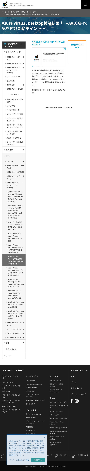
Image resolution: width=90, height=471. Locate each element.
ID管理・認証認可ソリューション (14, 132)
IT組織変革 (29, 427)
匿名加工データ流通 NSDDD (56, 385)
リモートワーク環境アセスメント (14, 119)
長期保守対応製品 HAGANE (35, 400)
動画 (6, 342)
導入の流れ (10, 81)
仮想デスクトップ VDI (13, 63)
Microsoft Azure (31, 387)
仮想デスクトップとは (14, 89)
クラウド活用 (30, 434)
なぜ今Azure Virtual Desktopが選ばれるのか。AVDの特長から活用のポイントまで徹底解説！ (15, 196)
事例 (73, 376)
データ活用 (54, 376)
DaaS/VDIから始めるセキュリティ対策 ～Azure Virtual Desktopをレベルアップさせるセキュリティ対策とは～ (15, 211)
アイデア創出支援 (12, 110)
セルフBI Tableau (55, 380)
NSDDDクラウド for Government (56, 391)
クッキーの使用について (19, 460)
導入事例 (8, 149)
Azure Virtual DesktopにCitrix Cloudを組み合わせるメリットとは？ (15, 283)
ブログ (7, 355)
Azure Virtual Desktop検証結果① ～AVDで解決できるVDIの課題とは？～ (14, 248)
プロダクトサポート (56, 411)
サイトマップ (4, 456)
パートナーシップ (78, 394)
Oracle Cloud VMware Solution (57, 423)
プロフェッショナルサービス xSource (35, 422)
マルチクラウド (32, 376)
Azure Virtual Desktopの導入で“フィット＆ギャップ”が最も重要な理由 (15, 271)
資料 (34, 12)
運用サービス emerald (33, 414)
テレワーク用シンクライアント (14, 100)
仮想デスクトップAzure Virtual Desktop (12, 70)
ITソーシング (31, 410)
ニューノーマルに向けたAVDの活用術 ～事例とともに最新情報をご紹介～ (14, 225)
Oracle (52, 398)
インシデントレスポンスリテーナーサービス (14, 126)
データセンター (31, 404)
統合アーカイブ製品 (13, 138)
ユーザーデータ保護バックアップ (14, 143)
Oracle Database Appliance (56, 443)
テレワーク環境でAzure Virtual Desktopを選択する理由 (14, 237)
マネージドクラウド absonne (33, 395)
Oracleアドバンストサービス (59, 407)
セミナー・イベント (79, 370)
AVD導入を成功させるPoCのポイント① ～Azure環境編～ (15, 304)
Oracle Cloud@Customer (58, 427)
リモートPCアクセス (13, 76)
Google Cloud (30, 391)
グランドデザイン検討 (14, 114)
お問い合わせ (10, 349)
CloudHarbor (30, 380)
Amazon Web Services (34, 384)
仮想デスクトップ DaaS (12, 58)
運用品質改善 (30, 430)
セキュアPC (10, 106)
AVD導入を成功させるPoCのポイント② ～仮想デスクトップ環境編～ (15, 315)
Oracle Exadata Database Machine (58, 432)
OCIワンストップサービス (58, 402)
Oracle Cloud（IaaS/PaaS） (59, 418)
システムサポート (56, 415)
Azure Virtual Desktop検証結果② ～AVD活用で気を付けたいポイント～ (15, 260)
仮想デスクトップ (12, 51)
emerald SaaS (31, 418)
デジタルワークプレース (20, 12)
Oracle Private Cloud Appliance (57, 438)
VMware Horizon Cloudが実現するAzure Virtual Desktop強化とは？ (14, 294)
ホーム (3, 12)
